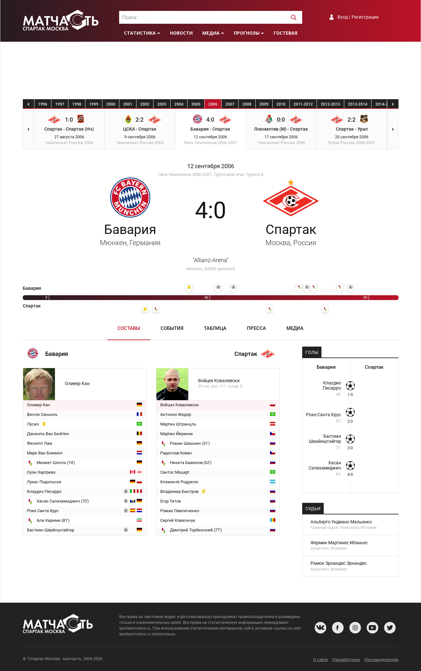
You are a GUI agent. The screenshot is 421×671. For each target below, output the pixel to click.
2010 (280, 104)
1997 (59, 104)
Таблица (215, 328)
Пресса (256, 328)
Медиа (211, 33)
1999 (93, 104)
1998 (76, 104)
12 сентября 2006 (210, 166)
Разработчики (346, 659)
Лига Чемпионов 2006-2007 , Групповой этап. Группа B (210, 174)
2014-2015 (385, 104)
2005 (195, 104)
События (172, 328)
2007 (229, 104)
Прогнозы (246, 33)
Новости (181, 33)
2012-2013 (330, 104)
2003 (161, 104)
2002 (144, 104)
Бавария (130, 234)
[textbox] (210, 17)
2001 (127, 104)
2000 (110, 104)
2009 (263, 104)
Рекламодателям (381, 659)
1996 (42, 104)
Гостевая (285, 33)
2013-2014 (357, 104)
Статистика (140, 33)
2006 (212, 104)
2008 (246, 104)
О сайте (320, 659)
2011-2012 (303, 104)
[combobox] (210, 17)
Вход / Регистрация (358, 17)
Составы (129, 328)
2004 (178, 104)
